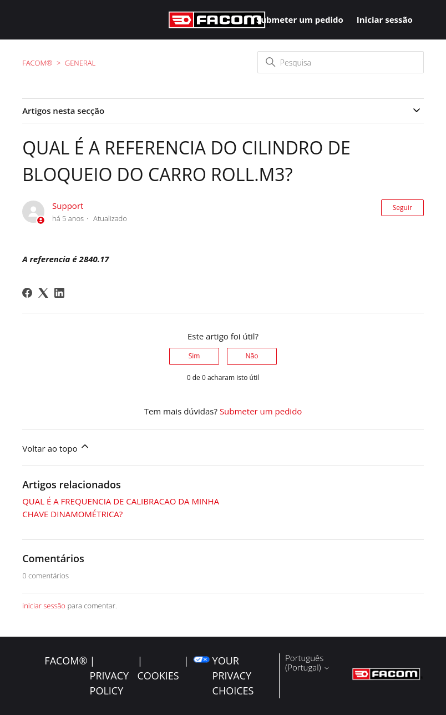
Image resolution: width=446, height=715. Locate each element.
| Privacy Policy (109, 675)
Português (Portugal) (307, 663)
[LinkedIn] (59, 293)
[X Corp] (43, 293)
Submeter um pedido (299, 19)
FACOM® (37, 63)
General (80, 63)
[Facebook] (27, 293)
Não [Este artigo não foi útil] (251, 356)
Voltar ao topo (56, 447)
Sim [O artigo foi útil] (194, 356)
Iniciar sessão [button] (385, 19)
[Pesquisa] (340, 62)
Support (67, 205)
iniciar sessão (43, 606)
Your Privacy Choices (233, 675)
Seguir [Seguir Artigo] (402, 207)
